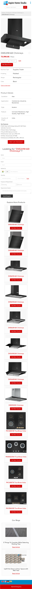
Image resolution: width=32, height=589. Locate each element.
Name (2, 155)
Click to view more (5, 85)
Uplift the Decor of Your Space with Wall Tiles (16, 569)
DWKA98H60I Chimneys (16, 224)
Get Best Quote (16, 228)
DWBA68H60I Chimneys (16, 328)
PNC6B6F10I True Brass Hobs (16, 482)
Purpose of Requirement (7, 181)
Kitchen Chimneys (18, 12)
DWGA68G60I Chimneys (16, 379)
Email (2, 161)
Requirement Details (6, 188)
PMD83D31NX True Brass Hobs (16, 457)
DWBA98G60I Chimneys (16, 302)
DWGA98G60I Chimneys (16, 353)
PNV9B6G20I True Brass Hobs (16, 508)
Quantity (3, 175)
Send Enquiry (16, 587)
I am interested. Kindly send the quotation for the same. (16, 191)
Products (8, 12)
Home (3, 12)
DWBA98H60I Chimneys (16, 276)
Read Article (16, 547)
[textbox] (13, 60)
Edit (20, 60)
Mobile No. (3, 168)
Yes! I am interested (16, 142)
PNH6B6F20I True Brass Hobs (16, 431)
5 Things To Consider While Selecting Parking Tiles (16, 543)
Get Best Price (7, 64)
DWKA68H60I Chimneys (16, 250)
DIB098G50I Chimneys (16, 405)
